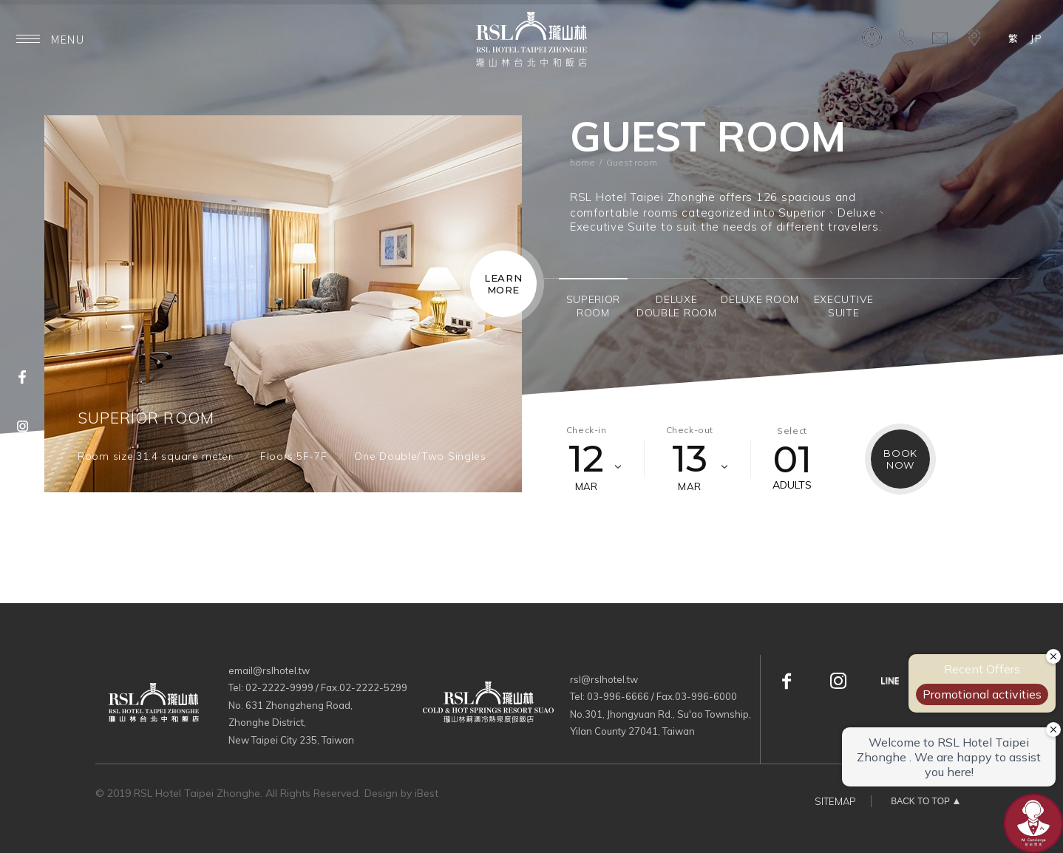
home (582, 162)
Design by (388, 793)
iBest (426, 793)
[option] (283, 303)
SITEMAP (835, 801)
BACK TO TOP (920, 801)
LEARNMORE (503, 284)
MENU (50, 39)
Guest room (631, 162)
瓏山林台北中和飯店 (531, 39)
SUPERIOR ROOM (146, 417)
